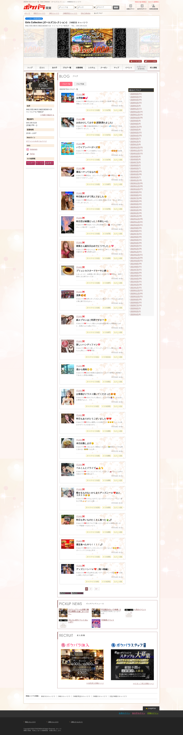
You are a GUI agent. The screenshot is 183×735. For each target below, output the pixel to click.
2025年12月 (135, 112)
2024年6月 (134, 165)
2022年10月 (135, 225)
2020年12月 (135, 290)
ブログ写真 (80, 84)
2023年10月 (135, 189)
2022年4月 (134, 243)
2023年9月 (134, 192)
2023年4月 (134, 207)
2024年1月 (134, 180)
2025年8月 (134, 124)
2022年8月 (134, 231)
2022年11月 (135, 222)
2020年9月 (134, 299)
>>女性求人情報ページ (95, 683)
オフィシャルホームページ (36, 141)
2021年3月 (134, 282)
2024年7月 (134, 162)
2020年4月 (134, 314)
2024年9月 (134, 156)
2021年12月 (135, 255)
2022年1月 (134, 252)
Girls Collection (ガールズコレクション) (46, 22)
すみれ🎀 (80, 94)
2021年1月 (134, 288)
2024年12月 (135, 147)
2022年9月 (134, 228)
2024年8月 (134, 159)
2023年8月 (134, 195)
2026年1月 (134, 109)
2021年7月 (134, 270)
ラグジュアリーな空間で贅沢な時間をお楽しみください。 (78, 612)
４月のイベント (140, 610)
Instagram (31, 149)
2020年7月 (134, 305)
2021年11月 (135, 258)
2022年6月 (134, 237)
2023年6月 (134, 201)
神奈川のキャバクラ (48, 696)
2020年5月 (134, 311)
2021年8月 (134, 267)
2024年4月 (134, 171)
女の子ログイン (138, 713)
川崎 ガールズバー (77, 722)
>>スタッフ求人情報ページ (143, 684)
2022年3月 (134, 246)
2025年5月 (134, 133)
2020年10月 (135, 296)
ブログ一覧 (66, 84)
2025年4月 (134, 136)
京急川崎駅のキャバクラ (118, 696)
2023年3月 (134, 210)
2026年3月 (134, 103)
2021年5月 (134, 276)
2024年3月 (134, 174)
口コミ (150, 61)
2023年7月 (134, 198)
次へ (97, 589)
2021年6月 (134, 273)
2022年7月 (134, 234)
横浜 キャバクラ (30, 722)
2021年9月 (134, 264)
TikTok (30, 154)
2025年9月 (134, 121)
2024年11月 (135, 150)
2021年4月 (134, 279)
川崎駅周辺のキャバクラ (81, 696)
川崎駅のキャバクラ (100, 696)
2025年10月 (135, 118)
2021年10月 (135, 261)
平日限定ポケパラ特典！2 (111, 610)
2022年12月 (135, 219)
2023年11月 (135, 186)
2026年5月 (134, 97)
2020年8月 (134, 303)
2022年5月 (134, 240)
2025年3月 (134, 139)
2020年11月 (135, 293)
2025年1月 (134, 144)
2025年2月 (134, 142)
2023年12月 (135, 183)
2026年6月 (134, 94)
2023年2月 (134, 213)
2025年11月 (135, 115)
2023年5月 (134, 204)
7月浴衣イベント (107, 620)
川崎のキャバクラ (64, 696)
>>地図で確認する (47, 115)
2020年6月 (134, 308)
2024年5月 (134, 168)
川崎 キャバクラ (53, 722)
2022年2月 (134, 249)
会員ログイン (124, 713)
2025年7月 (134, 127)
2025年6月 (134, 130)
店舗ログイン (152, 713)
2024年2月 (134, 177)
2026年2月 (134, 106)
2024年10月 (135, 153)
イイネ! (135, 61)
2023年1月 (134, 216)
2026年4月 (134, 100)
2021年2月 (134, 285)
